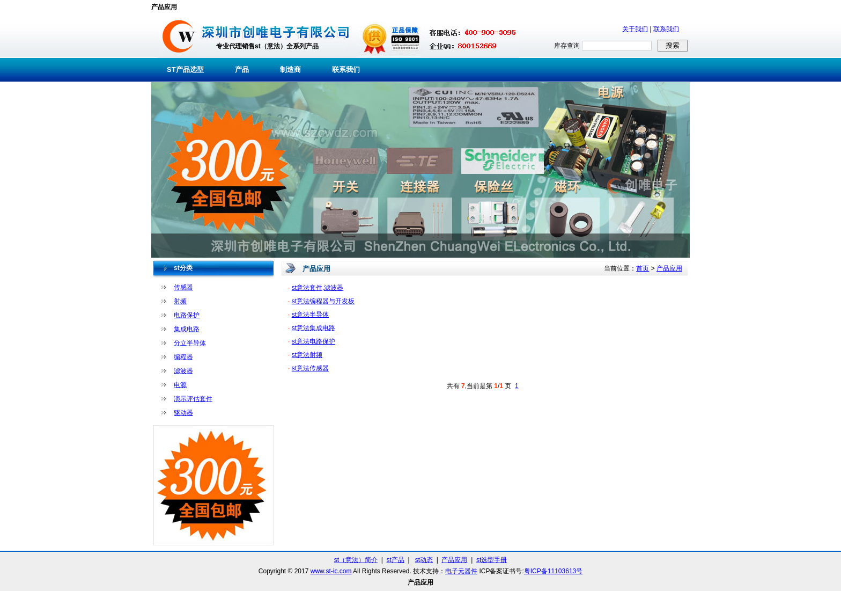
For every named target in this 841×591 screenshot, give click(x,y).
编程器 (183, 357)
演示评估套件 (193, 399)
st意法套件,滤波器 (318, 287)
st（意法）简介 (356, 560)
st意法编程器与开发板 (323, 301)
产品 (242, 69)
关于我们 (635, 29)
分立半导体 (190, 343)
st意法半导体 (310, 314)
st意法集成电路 (313, 328)
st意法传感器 (310, 368)
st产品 (395, 560)
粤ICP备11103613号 (553, 571)
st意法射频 (307, 355)
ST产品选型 (185, 69)
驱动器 (183, 413)
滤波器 (183, 371)
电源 (180, 385)
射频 (180, 301)
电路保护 (187, 315)
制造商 (290, 69)
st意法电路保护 (313, 341)
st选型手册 (491, 560)
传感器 (183, 287)
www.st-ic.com (331, 571)
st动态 (424, 560)
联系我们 (666, 29)
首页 (642, 268)
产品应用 (669, 268)
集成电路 (187, 329)
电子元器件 (461, 571)
